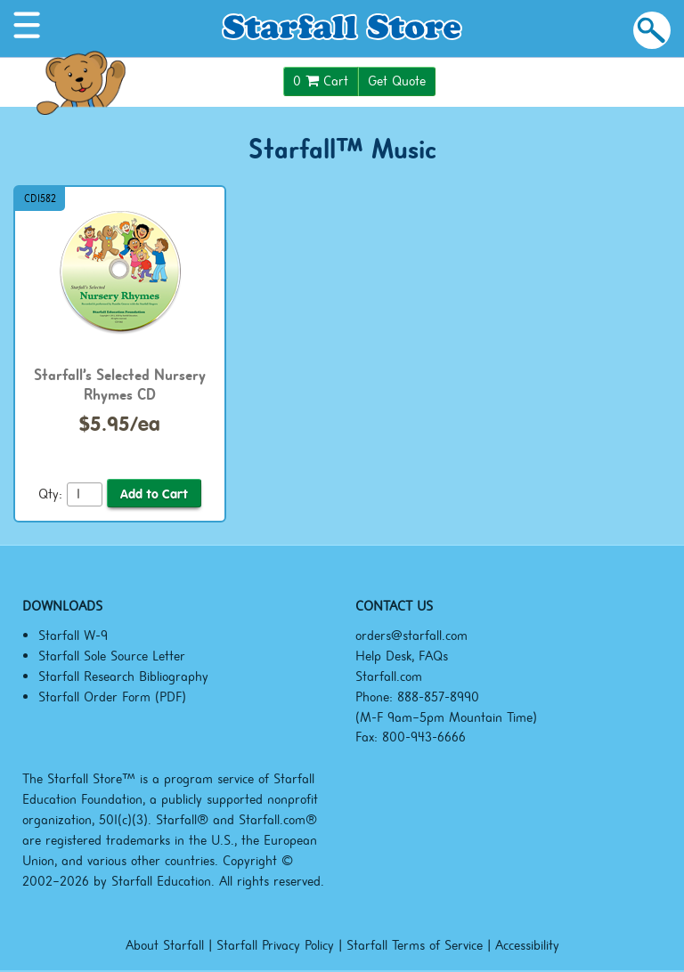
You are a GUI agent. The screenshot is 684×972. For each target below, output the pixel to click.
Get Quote (397, 81)
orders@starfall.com (411, 635)
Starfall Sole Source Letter (111, 656)
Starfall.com (388, 676)
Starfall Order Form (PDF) (112, 697)
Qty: (50, 494)
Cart (320, 81)
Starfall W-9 (73, 635)
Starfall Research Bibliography (123, 676)
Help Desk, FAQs (401, 656)
